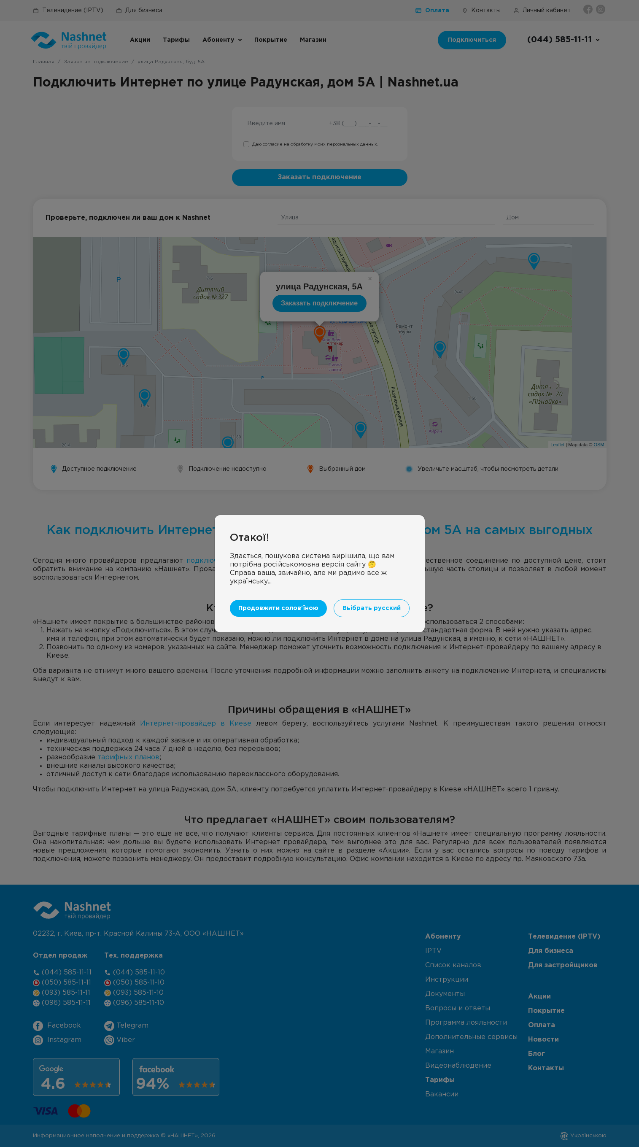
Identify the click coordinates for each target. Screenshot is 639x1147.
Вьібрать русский (371, 608)
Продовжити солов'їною (278, 608)
